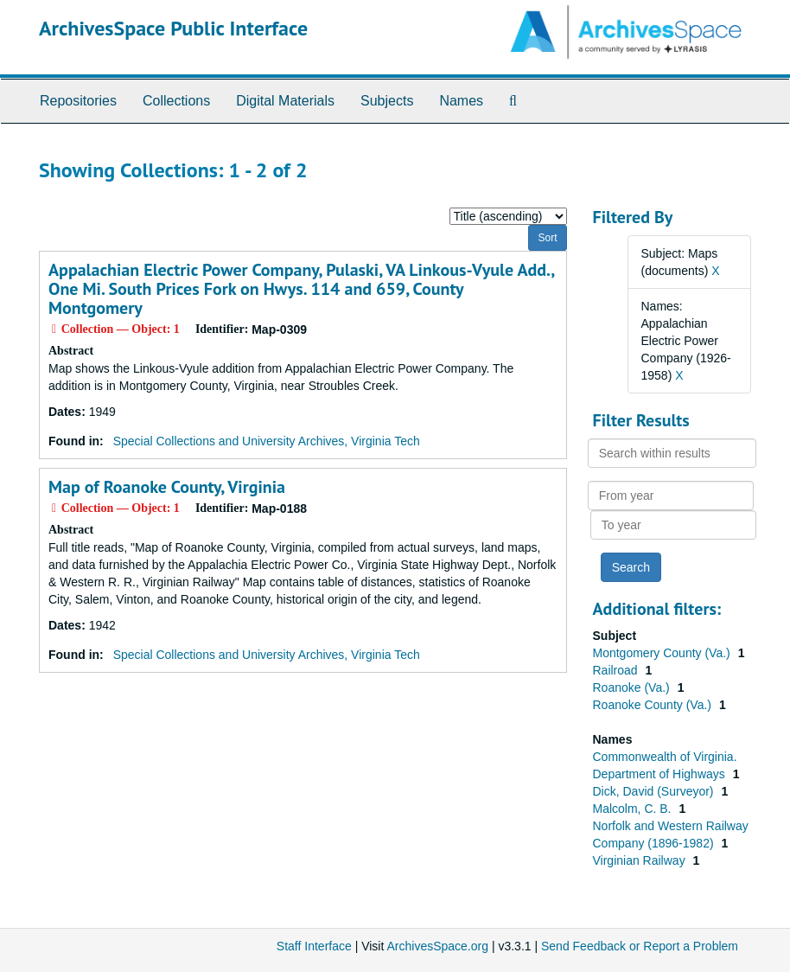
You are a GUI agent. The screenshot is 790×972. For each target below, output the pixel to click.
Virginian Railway (641, 860)
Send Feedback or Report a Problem (639, 946)
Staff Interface (314, 946)
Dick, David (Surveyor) (655, 791)
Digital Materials (285, 100)
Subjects (386, 100)
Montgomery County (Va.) (663, 653)
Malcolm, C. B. (634, 808)
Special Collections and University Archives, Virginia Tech (266, 441)
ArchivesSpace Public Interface (173, 28)
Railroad (617, 670)
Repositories (78, 100)
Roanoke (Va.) (633, 687)
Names (461, 100)
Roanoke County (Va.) (654, 705)
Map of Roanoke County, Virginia (166, 487)
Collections (176, 100)
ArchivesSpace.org (437, 946)
